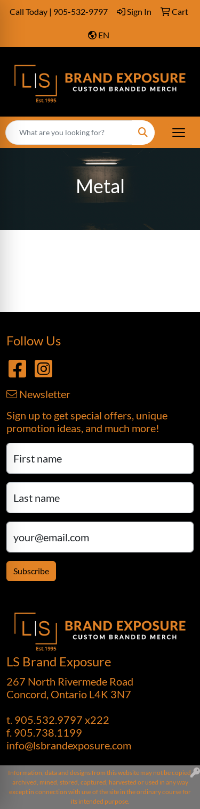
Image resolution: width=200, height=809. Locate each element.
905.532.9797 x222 (61, 719)
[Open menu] (178, 132)
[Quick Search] (68, 132)
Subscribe (31, 571)
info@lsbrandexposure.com (68, 745)
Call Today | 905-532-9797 (59, 11)
